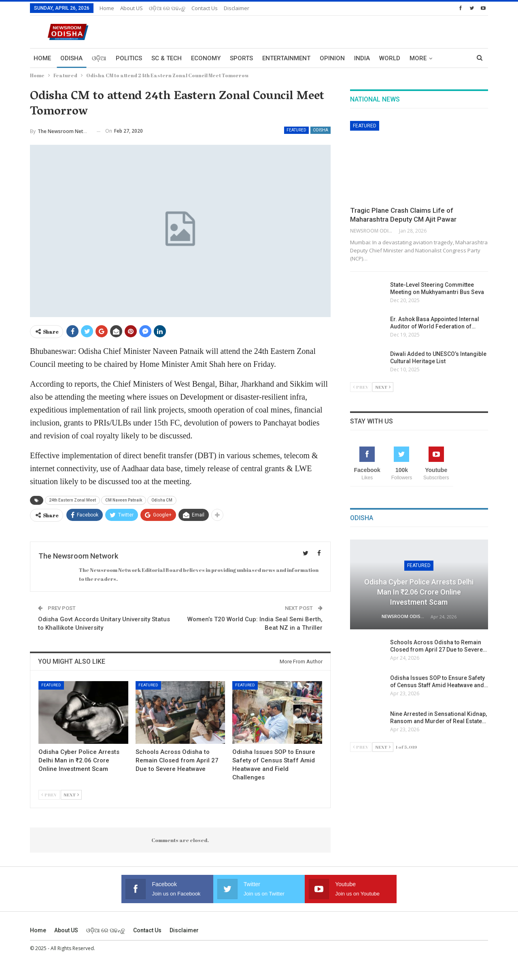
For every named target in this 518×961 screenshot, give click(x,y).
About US (131, 8)
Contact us (204, 8)
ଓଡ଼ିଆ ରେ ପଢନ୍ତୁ (167, 8)
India (362, 58)
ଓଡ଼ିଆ (99, 58)
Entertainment (286, 58)
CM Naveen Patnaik (123, 500)
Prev (49, 795)
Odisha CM (161, 500)
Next (71, 795)
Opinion (332, 58)
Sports (241, 58)
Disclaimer (236, 8)
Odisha (71, 58)
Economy (206, 58)
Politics (129, 58)
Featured (296, 130)
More (418, 58)
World (389, 58)
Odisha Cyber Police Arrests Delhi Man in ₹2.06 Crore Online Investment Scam (418, 592)
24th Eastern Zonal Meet (72, 500)
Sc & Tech (166, 58)
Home (107, 8)
